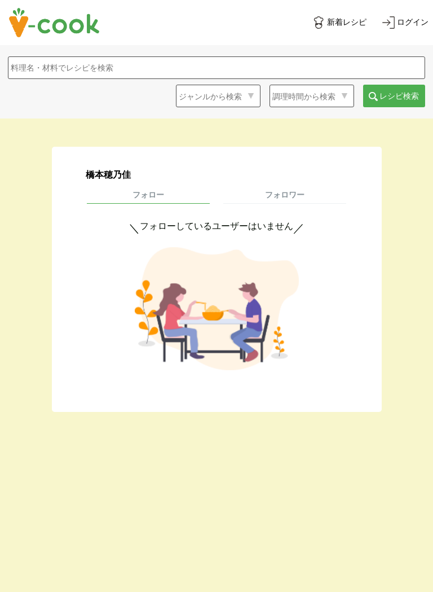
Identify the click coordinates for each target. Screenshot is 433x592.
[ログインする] (405, 22)
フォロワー (284, 194)
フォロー (148, 194)
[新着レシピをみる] (339, 22)
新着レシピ (346, 22)
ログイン (412, 22)
